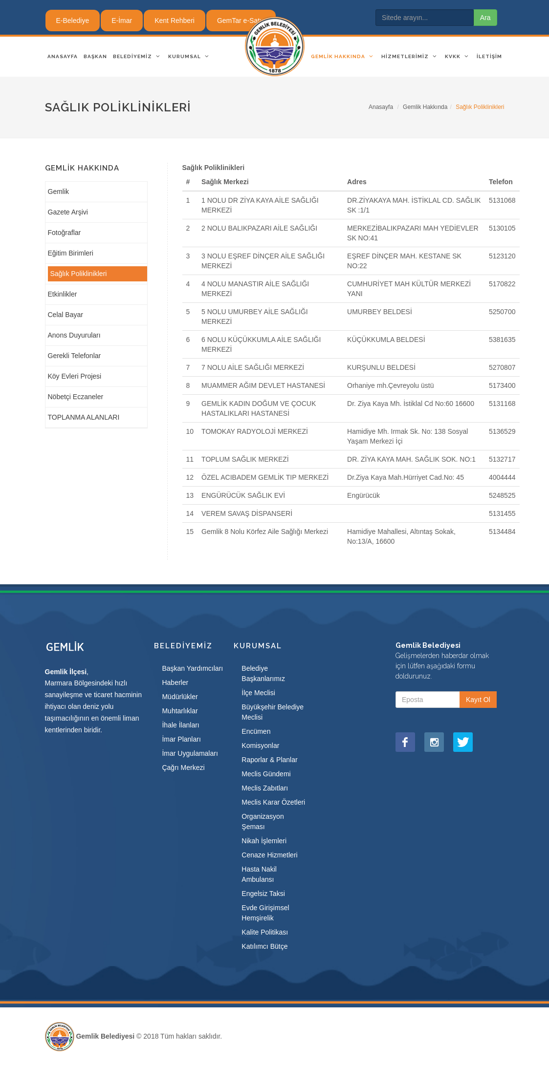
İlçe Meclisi (258, 693)
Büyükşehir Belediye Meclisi (273, 712)
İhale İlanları (180, 725)
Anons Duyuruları (74, 335)
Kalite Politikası (265, 932)
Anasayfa (381, 107)
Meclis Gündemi (266, 774)
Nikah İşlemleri (264, 841)
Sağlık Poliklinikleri (78, 273)
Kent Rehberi (174, 20)
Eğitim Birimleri (70, 253)
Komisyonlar (260, 745)
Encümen (256, 731)
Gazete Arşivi (68, 212)
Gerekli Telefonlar (74, 356)
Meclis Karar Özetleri (273, 802)
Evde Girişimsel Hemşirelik (265, 913)
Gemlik (58, 191)
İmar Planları (181, 739)
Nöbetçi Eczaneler (76, 397)
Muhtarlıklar (180, 711)
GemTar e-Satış (241, 20)
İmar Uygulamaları (190, 753)
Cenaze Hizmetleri (269, 855)
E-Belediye (72, 20)
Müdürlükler (180, 697)
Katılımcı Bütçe (264, 946)
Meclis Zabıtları (265, 788)
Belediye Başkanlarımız (263, 673)
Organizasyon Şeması (263, 821)
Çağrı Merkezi (183, 767)
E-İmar (121, 20)
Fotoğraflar (64, 232)
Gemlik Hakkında (425, 107)
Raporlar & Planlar (269, 760)
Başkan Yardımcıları (192, 668)
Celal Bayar (65, 315)
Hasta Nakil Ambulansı (259, 874)
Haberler (175, 682)
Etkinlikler (62, 294)
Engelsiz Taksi (263, 893)
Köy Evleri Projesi (75, 376)
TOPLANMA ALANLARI (84, 417)
